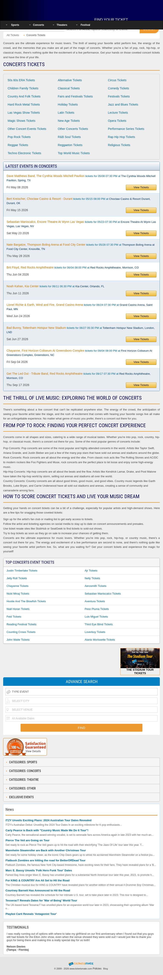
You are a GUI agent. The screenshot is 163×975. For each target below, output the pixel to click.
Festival (85, 24)
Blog (105, 968)
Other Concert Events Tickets (27, 129)
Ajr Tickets (91, 570)
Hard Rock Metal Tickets (24, 104)
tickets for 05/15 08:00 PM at (78, 201)
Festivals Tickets (119, 96)
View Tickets (141, 187)
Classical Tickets (69, 88)
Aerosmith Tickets (96, 586)
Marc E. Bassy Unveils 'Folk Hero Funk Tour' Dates (39, 870)
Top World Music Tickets (74, 153)
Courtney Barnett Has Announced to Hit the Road (38, 890)
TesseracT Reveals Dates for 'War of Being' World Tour (41, 900)
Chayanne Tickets (17, 586)
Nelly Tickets (92, 578)
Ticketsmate (30, 9)
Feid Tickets (14, 616)
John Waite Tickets (18, 639)
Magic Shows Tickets (21, 120)
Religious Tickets (119, 145)
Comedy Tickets (118, 88)
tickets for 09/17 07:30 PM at (79, 376)
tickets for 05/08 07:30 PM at (81, 178)
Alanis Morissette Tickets (100, 639)
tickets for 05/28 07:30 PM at (81, 247)
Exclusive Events (21, 797)
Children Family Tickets (23, 88)
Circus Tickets (117, 80)
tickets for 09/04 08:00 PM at (79, 353)
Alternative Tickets (70, 80)
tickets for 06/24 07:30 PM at (80, 307)
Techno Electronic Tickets (24, 153)
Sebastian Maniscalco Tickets (103, 593)
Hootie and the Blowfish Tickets (26, 601)
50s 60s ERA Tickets (21, 80)
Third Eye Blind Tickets (99, 624)
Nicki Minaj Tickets (18, 593)
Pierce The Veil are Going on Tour (27, 840)
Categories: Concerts (25, 771)
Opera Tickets (117, 120)
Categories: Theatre (24, 780)
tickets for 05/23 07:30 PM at (81, 224)
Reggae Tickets (18, 145)
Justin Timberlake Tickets (22, 570)
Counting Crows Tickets (21, 632)
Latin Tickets (66, 112)
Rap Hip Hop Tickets (121, 137)
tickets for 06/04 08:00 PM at (73, 267)
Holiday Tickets (68, 104)
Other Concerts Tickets (73, 129)
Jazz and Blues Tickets (123, 104)
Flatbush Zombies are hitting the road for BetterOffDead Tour (46, 860)
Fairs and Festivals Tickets (75, 96)
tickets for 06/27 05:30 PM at (81, 330)
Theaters (62, 24)
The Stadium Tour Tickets (140, 661)
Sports (15, 24)
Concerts (38, 24)
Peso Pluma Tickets (97, 609)
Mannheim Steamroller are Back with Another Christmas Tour (46, 850)
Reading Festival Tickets (22, 624)
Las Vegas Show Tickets (24, 112)
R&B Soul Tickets (69, 137)
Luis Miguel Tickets (96, 616)
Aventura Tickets (95, 601)
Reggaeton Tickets (70, 145)
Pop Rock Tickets (19, 137)
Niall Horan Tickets (18, 609)
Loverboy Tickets (95, 632)
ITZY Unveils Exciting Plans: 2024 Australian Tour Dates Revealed (48, 820)
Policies (97, 968)
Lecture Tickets (118, 112)
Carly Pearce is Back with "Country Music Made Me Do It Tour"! (47, 830)
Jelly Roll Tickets (17, 578)
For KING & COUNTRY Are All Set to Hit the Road (38, 880)
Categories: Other (22, 788)
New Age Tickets (69, 120)
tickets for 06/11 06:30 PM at (55, 286)
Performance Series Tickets (126, 129)
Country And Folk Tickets (24, 96)
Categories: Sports (23, 762)
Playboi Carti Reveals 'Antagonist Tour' (31, 914)
